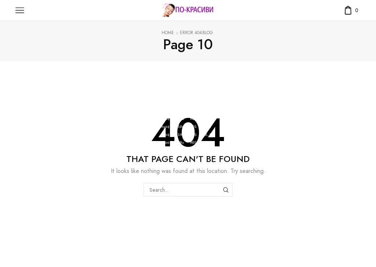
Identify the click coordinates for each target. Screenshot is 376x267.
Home (168, 33)
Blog (207, 33)
